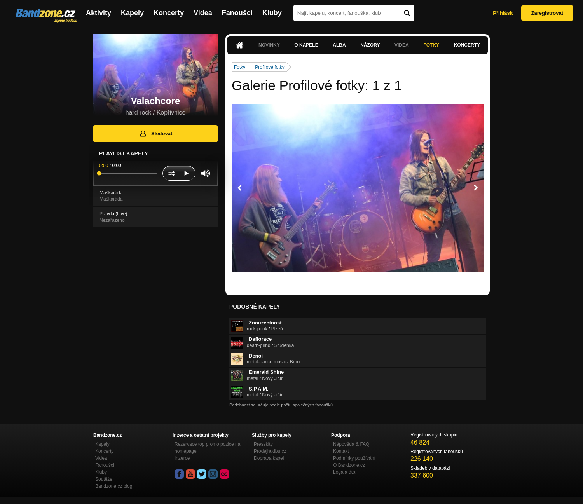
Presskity (263, 444)
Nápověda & (351, 444)
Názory (370, 45)
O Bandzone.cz (349, 465)
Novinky (269, 45)
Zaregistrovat (547, 13)
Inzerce (182, 458)
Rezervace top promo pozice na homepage (207, 447)
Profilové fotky (269, 67)
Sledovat (156, 133)
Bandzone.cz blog (113, 486)
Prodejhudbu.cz (270, 451)
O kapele (306, 45)
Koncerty (169, 13)
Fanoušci (237, 13)
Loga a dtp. (344, 472)
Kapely (132, 13)
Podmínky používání (354, 458)
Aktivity (98, 13)
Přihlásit (503, 13)
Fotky (431, 45)
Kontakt (341, 451)
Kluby (272, 13)
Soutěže (103, 479)
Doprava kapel (269, 458)
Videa (203, 13)
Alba (339, 45)
